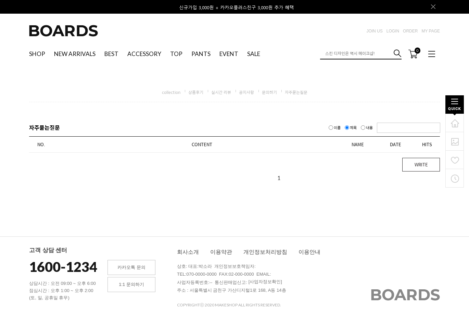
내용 (367, 127)
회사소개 (188, 252)
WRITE (421, 164)
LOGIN (392, 31)
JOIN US (374, 31)
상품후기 (195, 92)
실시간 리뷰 (221, 92)
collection (171, 92)
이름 (335, 127)
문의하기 (269, 92)
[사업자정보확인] (265, 281)
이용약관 (221, 252)
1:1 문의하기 (131, 284)
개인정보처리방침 (265, 252)
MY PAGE (430, 31)
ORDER (410, 31)
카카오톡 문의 (131, 267)
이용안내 (309, 252)
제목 (351, 127)
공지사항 (246, 92)
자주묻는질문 (296, 92)
